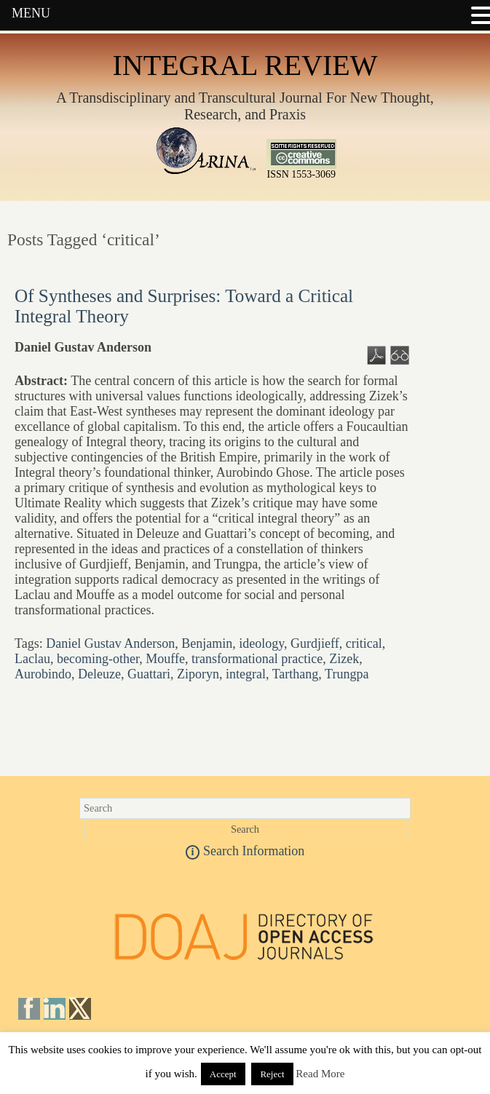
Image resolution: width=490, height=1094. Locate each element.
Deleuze (99, 674)
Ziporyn (198, 674)
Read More (320, 1073)
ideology (261, 643)
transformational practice (257, 658)
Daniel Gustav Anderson (110, 643)
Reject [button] (272, 1074)
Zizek (344, 658)
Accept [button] (223, 1074)
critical (364, 643)
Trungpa (346, 674)
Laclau (32, 658)
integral (246, 674)
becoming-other (98, 658)
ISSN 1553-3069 (301, 170)
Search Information (245, 851)
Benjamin (206, 643)
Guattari (148, 674)
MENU (31, 13)
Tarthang (295, 674)
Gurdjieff (315, 643)
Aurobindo (43, 674)
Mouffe (165, 658)
